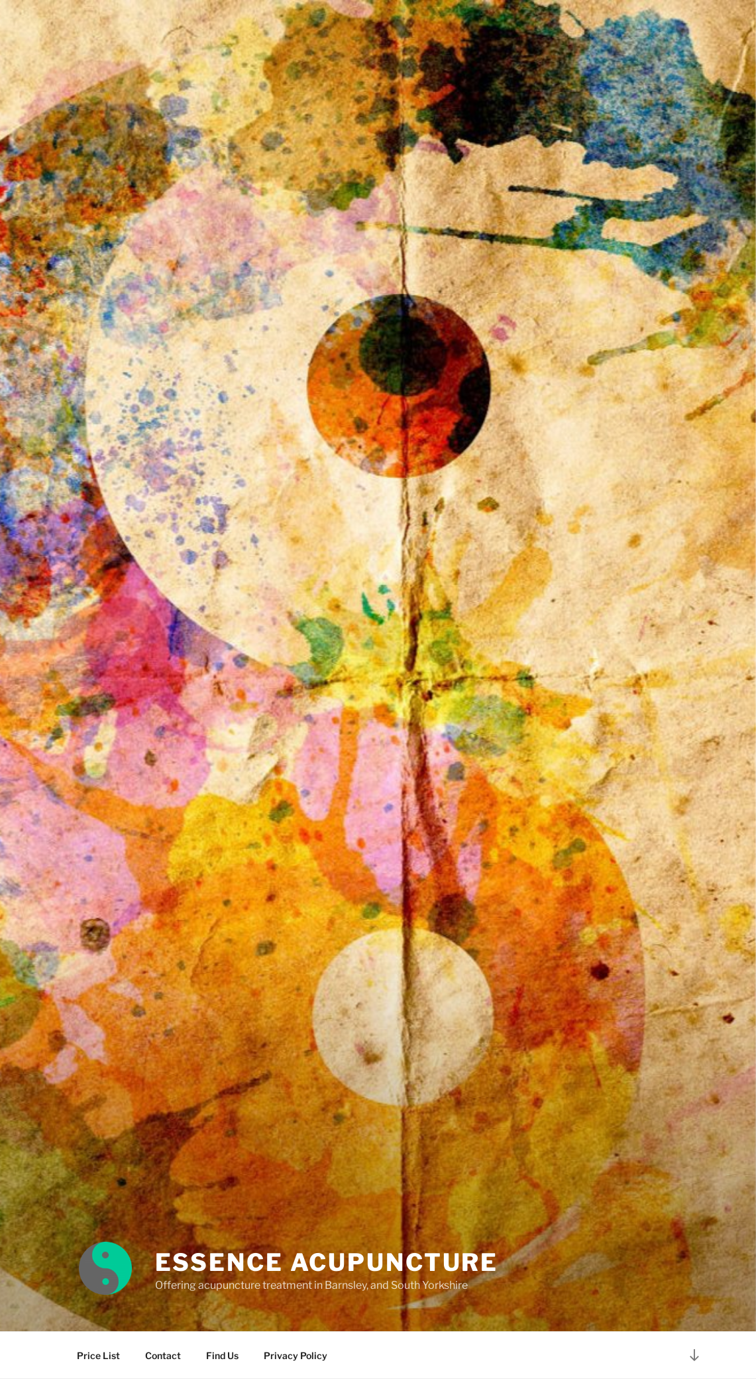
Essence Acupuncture (327, 1262)
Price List (98, 1355)
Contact (163, 1355)
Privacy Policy (295, 1355)
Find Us (222, 1355)
